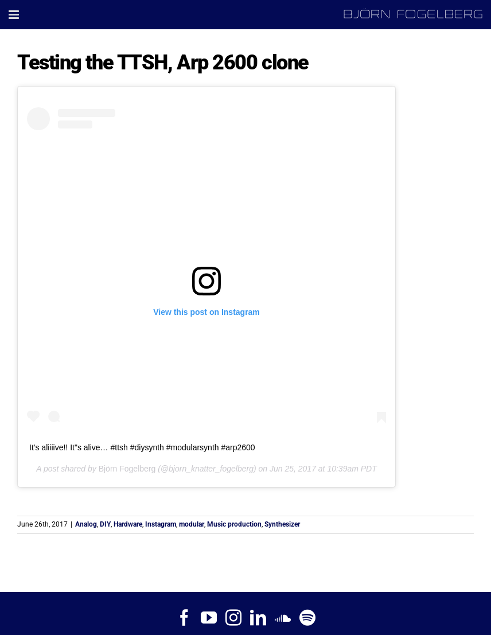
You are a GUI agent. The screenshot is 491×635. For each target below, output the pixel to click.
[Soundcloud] (283, 618)
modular (191, 524)
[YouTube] (209, 618)
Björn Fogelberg (127, 468)
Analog (86, 524)
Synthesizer (282, 524)
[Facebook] (184, 618)
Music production (234, 524)
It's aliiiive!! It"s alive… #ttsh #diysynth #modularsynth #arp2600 (142, 447)
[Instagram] (233, 618)
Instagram (160, 524)
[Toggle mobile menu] (15, 15)
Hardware (128, 524)
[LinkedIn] (258, 618)
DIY (105, 524)
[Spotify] (307, 618)
